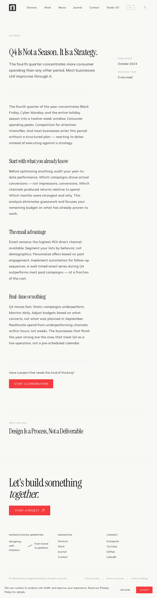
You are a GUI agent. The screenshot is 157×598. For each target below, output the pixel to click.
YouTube (112, 546)
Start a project (29, 510)
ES (130, 7)
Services (32, 7)
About (62, 7)
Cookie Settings (139, 578)
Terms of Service (115, 578)
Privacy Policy (92, 578)
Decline (125, 589)
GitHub (111, 551)
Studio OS (113, 7)
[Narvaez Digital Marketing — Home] (12, 7)
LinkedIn (111, 557)
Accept (144, 589)
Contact (94, 7)
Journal (77, 7)
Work (47, 7)
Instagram (113, 541)
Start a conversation (31, 383)
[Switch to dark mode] (145, 7)
